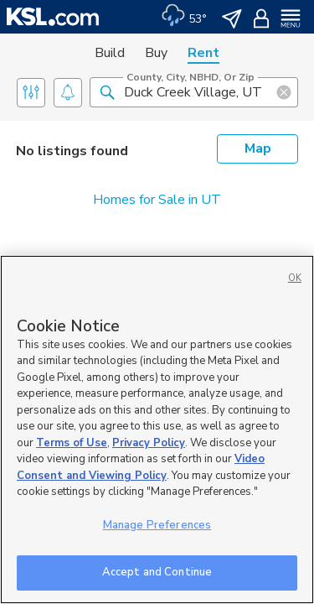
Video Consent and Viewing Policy (141, 467)
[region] (157, 429)
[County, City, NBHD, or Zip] (194, 92)
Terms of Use (71, 442)
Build (110, 53)
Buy (156, 53)
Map (258, 148)
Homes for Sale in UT (157, 199)
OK (294, 278)
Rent (203, 53)
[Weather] (184, 17)
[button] (107, 91)
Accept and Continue (157, 572)
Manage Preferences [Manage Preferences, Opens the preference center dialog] (157, 525)
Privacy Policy (148, 442)
